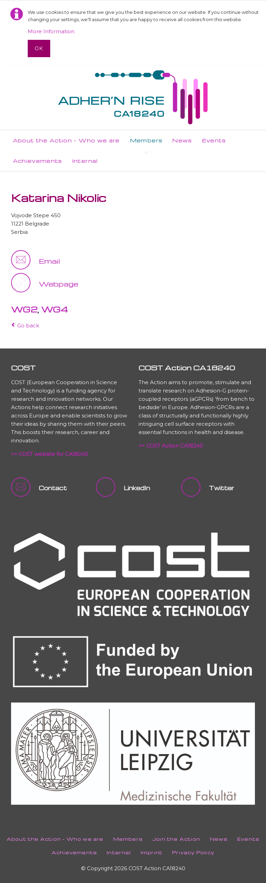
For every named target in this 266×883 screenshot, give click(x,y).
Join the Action (176, 839)
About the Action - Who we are (55, 839)
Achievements (74, 852)
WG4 (54, 309)
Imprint (151, 852)
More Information (51, 31)
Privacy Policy (193, 852)
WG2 (24, 309)
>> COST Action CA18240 (171, 445)
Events (248, 839)
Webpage (58, 283)
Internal (119, 852)
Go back (28, 325)
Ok (39, 48)
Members (128, 839)
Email (49, 260)
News (219, 839)
